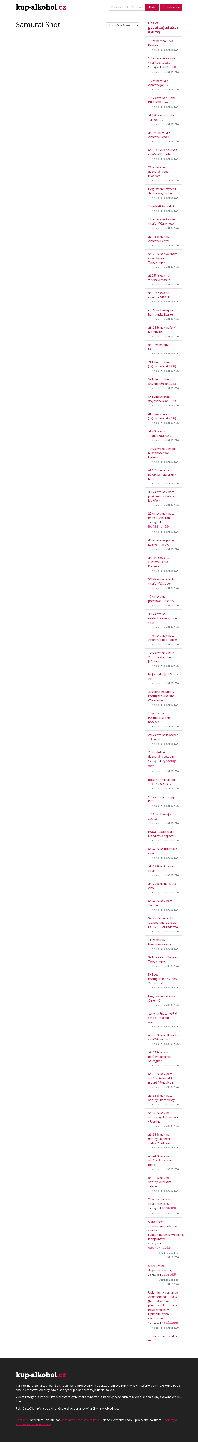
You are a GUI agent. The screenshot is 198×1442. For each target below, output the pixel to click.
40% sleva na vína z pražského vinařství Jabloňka (161, 496)
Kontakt (21, 1420)
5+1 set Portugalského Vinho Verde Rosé (162, 979)
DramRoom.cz (166, 1253)
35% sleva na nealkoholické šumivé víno (162, 618)
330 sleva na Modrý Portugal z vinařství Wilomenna (161, 696)
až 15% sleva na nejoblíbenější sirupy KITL (162, 474)
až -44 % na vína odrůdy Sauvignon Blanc (160, 1160)
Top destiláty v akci (161, 206)
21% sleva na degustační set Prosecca (158, 171)
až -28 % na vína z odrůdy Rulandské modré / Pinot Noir (160, 1078)
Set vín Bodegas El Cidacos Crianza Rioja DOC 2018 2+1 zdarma (163, 922)
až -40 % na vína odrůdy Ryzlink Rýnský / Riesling (163, 1117)
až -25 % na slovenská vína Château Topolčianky (162, 258)
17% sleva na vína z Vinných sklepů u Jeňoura (161, 657)
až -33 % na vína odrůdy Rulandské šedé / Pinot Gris (160, 1139)
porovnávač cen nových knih (80, 1420)
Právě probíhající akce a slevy (163, 27)
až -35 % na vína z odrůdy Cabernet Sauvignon (160, 1056)
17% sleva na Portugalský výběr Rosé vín (160, 717)
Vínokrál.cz (156, 1327)
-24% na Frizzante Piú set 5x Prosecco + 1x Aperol (162, 1018)
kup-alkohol (41, 7)
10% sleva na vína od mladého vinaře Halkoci (162, 453)
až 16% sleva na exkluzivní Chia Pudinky (158, 562)
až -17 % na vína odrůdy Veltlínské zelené (159, 1182)
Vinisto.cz (157, 49)
